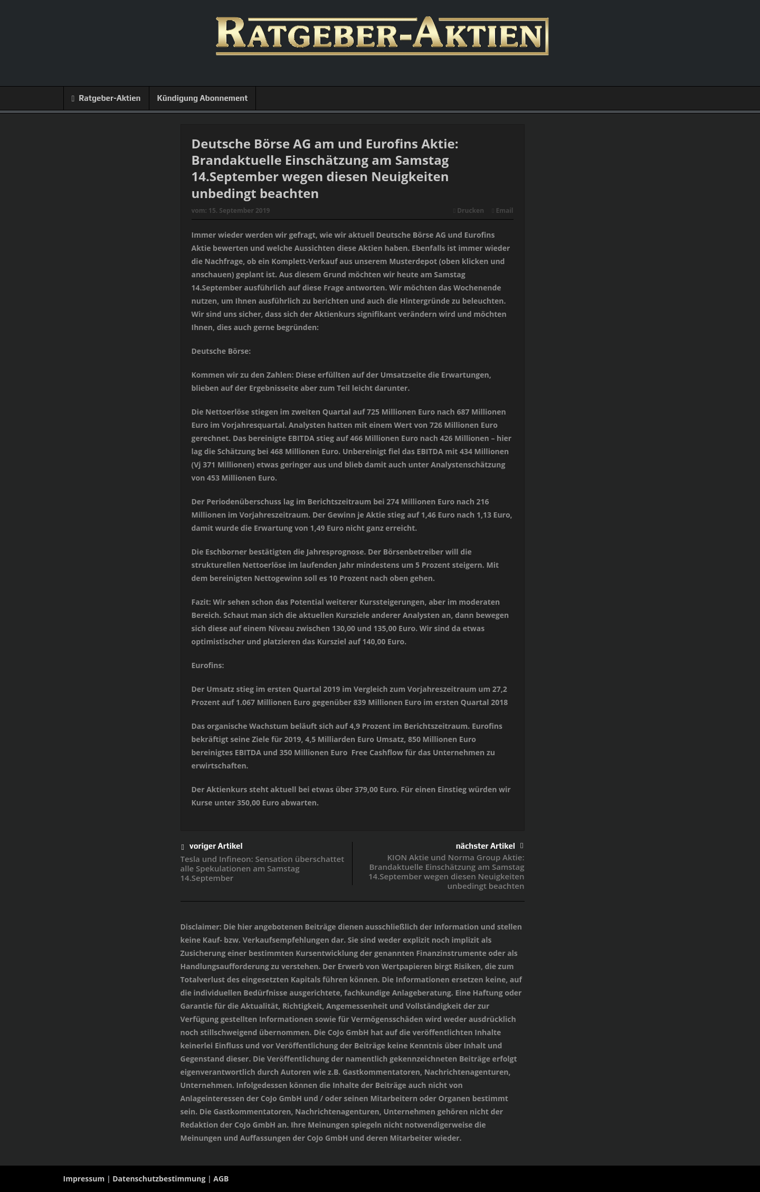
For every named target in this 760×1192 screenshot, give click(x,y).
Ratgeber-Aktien (106, 98)
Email (502, 210)
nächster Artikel (490, 845)
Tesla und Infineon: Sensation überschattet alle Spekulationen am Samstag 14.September (262, 868)
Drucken (468, 210)
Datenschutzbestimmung (158, 1179)
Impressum (84, 1179)
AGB (221, 1179)
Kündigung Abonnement (202, 97)
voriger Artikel (212, 847)
